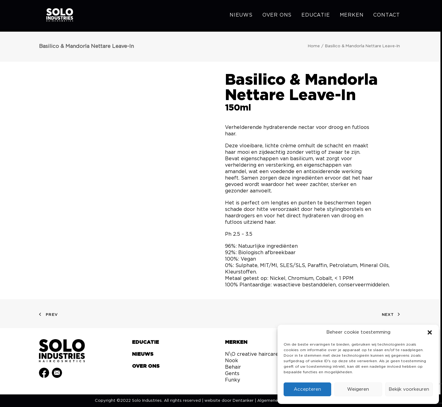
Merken (352, 16)
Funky (232, 380)
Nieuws (241, 16)
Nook (231, 360)
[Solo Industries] (54, 16)
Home (314, 46)
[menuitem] (243, 16)
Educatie (315, 16)
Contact (386, 16)
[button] (430, 332)
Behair (233, 367)
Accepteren (307, 389)
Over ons (277, 16)
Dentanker (243, 401)
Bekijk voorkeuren (409, 389)
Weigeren (358, 389)
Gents (232, 373)
